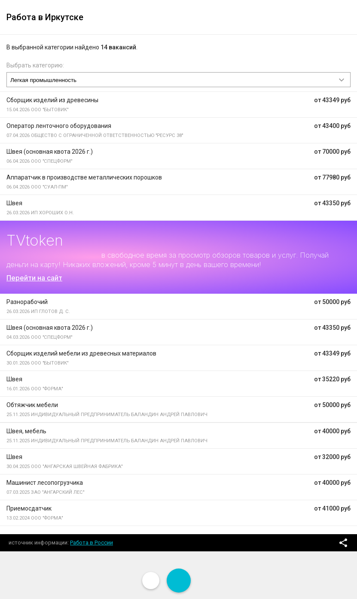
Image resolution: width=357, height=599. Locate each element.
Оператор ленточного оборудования (58, 125)
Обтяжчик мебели (32, 404)
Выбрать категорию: (35, 65)
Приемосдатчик (29, 508)
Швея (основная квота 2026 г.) (49, 151)
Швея (14, 203)
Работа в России (91, 542)
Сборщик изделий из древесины (52, 100)
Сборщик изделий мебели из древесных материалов (81, 353)
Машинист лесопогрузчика (44, 482)
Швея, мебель (26, 431)
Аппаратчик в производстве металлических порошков (84, 177)
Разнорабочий (27, 301)
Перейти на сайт (34, 278)
